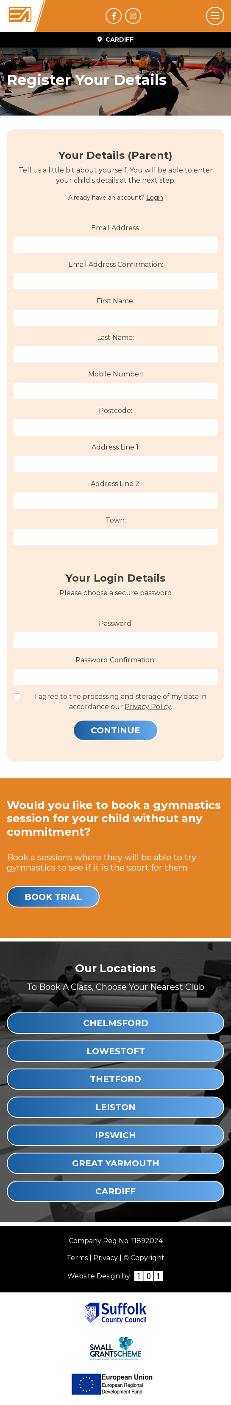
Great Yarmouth (115, 1163)
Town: (116, 520)
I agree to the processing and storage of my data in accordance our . (120, 702)
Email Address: (115, 228)
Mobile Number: (115, 374)
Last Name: (115, 338)
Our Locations (115, 968)
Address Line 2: (116, 484)
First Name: (115, 301)
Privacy (105, 1258)
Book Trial (53, 897)
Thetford (115, 1079)
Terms (77, 1258)
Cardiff (115, 1191)
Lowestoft (115, 1051)
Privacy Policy (148, 707)
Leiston (115, 1107)
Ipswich (115, 1135)
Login (154, 197)
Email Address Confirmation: (115, 264)
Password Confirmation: (115, 660)
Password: (116, 623)
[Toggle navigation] (215, 16)
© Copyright (143, 1258)
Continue (115, 730)
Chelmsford (115, 1023)
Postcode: (115, 411)
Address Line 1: (116, 447)
